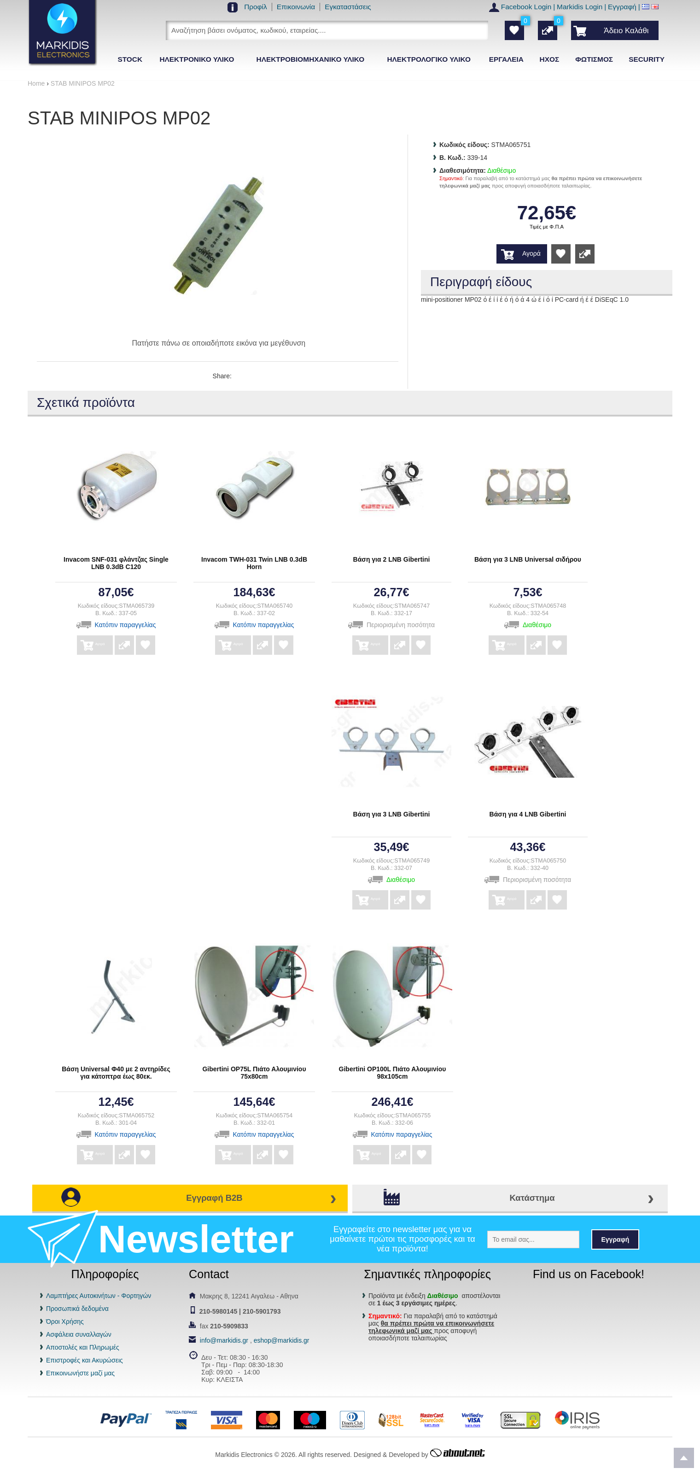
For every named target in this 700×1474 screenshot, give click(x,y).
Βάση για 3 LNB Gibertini (391, 814)
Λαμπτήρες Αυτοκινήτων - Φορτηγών (98, 1295)
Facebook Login (526, 7)
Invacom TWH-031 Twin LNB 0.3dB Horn (254, 563)
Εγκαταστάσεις (348, 7)
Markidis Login (579, 7)
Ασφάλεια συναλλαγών (78, 1334)
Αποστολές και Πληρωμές (82, 1347)
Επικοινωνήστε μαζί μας (80, 1373)
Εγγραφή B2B (214, 1198)
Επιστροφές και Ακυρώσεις (84, 1360)
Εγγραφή (622, 7)
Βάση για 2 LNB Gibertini (391, 559)
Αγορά (531, 253)
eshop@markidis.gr (281, 1340)
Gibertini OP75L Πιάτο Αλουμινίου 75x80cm (254, 1072)
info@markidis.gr (224, 1340)
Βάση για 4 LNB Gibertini (528, 814)
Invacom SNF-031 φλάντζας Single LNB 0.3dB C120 (116, 563)
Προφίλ (255, 7)
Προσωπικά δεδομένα (77, 1308)
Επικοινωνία (296, 7)
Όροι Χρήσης (65, 1321)
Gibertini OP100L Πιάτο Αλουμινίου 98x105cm (392, 1072)
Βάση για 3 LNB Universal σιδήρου (527, 559)
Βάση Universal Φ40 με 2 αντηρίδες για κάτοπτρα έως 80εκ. (116, 1072)
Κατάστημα (531, 1198)
